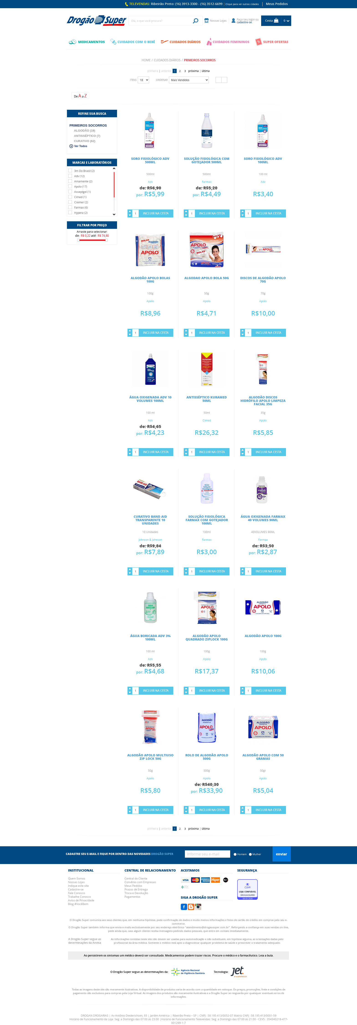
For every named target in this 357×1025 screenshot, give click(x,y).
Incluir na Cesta (156, 213)
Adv (150, 182)
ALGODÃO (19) (84, 130)
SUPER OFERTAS (271, 42)
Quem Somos (76, 878)
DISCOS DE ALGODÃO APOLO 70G (263, 279)
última (206, 70)
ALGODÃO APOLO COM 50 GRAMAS (263, 757)
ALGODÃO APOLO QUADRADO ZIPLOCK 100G (207, 637)
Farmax (207, 182)
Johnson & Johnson (150, 539)
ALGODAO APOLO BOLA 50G (206, 277)
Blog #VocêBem (78, 904)
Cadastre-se (76, 889)
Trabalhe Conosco (79, 896)
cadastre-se (244, 22)
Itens (133, 80)
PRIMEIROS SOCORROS (88, 125)
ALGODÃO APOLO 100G (263, 635)
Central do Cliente (136, 878)
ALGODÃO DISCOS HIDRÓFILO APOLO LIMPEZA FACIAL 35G (263, 400)
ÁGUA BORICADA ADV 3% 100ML (150, 637)
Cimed (207, 420)
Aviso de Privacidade (81, 900)
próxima (193, 70)
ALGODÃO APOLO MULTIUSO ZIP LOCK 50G (150, 757)
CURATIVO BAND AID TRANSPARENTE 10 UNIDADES (150, 519)
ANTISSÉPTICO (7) (87, 136)
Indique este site (78, 885)
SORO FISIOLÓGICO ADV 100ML (263, 160)
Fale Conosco (76, 893)
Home (146, 60)
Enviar (281, 854)
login (252, 19)
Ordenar (162, 80)
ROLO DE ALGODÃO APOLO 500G (206, 757)
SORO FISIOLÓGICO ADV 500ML (150, 160)
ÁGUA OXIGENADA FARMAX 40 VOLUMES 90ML (263, 518)
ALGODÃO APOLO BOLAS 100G (150, 279)
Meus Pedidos (277, 4)
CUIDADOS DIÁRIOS (181, 42)
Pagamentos (132, 896)
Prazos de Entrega (136, 889)
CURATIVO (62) (84, 141)
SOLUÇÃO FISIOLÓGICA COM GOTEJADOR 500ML (207, 160)
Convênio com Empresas (140, 882)
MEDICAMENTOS (87, 42)
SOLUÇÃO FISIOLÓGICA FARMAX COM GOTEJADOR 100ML (207, 519)
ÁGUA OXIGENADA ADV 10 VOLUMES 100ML (150, 399)
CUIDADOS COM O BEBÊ (132, 42)
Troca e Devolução (136, 893)
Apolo (150, 301)
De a (80, 96)
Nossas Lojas (76, 882)
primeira (152, 70)
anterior (166, 70)
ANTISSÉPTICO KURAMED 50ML (206, 399)
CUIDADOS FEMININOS (228, 42)
